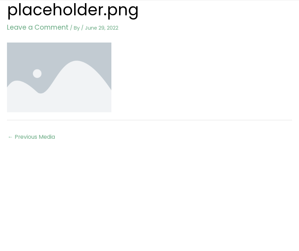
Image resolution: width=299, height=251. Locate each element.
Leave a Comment (30, 26)
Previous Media (30, 133)
